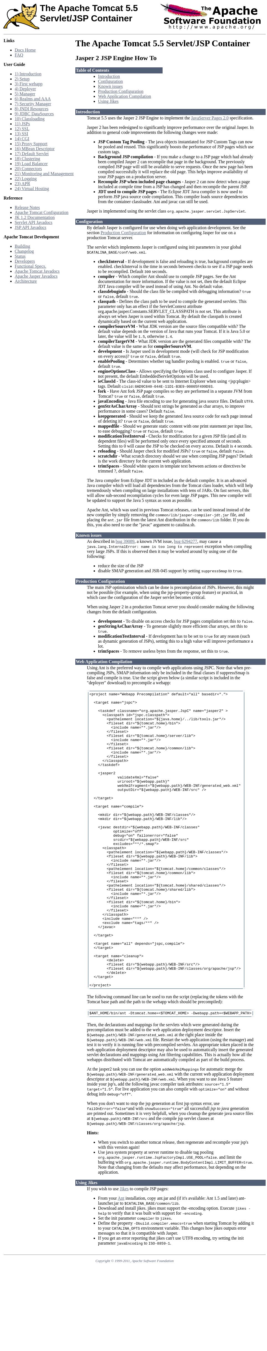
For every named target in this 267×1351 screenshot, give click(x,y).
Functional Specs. (30, 266)
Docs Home (25, 50)
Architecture (26, 281)
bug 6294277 (185, 546)
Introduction (109, 76)
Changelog (24, 251)
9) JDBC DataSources (34, 113)
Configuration (110, 81)
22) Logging (26, 178)
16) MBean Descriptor (35, 148)
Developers (25, 261)
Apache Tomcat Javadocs (37, 271)
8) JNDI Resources (31, 108)
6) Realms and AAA (33, 98)
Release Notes (27, 207)
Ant (121, 1263)
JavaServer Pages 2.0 (210, 118)
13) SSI (21, 133)
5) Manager (25, 93)
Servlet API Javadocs (33, 222)
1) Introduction (28, 73)
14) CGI (22, 138)
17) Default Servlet (32, 153)
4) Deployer (25, 88)
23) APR (22, 183)
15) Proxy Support (31, 143)
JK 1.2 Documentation (35, 217)
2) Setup (22, 78)
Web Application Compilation (124, 96)
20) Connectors (28, 168)
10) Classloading (30, 118)
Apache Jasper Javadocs (36, 276)
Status (20, 256)
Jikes (124, 1253)
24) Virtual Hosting (32, 188)
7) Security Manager (33, 103)
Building (22, 246)
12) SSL (22, 128)
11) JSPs (22, 123)
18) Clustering (27, 158)
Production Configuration (120, 91)
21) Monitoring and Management (44, 173)
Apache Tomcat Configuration (41, 212)
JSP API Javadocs (30, 227)
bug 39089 (124, 546)
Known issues (110, 86)
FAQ (19, 55)
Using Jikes (108, 101)
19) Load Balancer (31, 163)
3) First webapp (28, 83)
